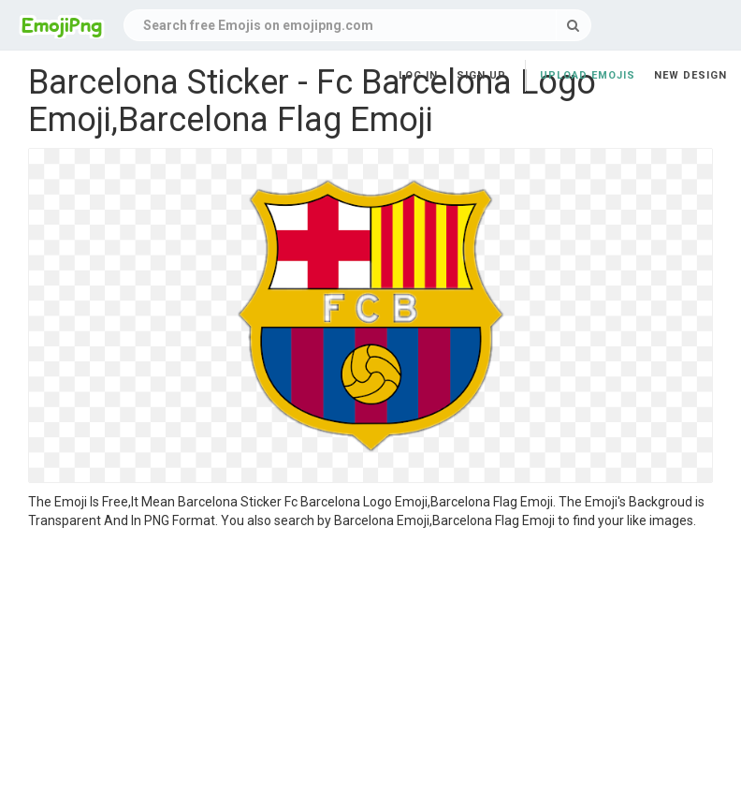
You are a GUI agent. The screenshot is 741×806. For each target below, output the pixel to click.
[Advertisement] (370, 670)
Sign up (481, 75)
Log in (418, 75)
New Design (690, 75)
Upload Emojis (587, 75)
